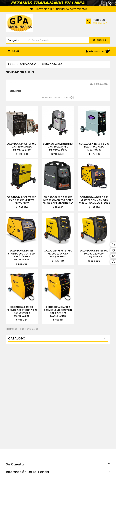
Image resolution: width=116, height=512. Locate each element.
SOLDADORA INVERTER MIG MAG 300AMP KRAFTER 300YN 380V (22, 200)
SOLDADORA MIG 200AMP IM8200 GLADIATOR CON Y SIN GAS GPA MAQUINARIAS (58, 200)
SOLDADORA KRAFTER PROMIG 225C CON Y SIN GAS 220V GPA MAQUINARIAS (58, 311)
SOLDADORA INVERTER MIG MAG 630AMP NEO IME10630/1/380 (22, 146)
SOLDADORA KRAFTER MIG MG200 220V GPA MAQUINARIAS (58, 253)
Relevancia (58, 90)
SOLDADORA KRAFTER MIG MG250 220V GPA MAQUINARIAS (94, 253)
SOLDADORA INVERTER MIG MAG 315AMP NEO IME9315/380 (94, 146)
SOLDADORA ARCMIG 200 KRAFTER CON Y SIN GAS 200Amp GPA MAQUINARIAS (94, 200)
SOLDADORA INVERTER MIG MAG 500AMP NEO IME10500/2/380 (58, 146)
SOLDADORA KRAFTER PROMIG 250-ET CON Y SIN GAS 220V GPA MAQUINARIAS (22, 311)
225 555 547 (100, 23)
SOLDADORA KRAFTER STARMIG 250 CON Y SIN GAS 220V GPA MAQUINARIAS (21, 255)
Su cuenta (15, 464)
